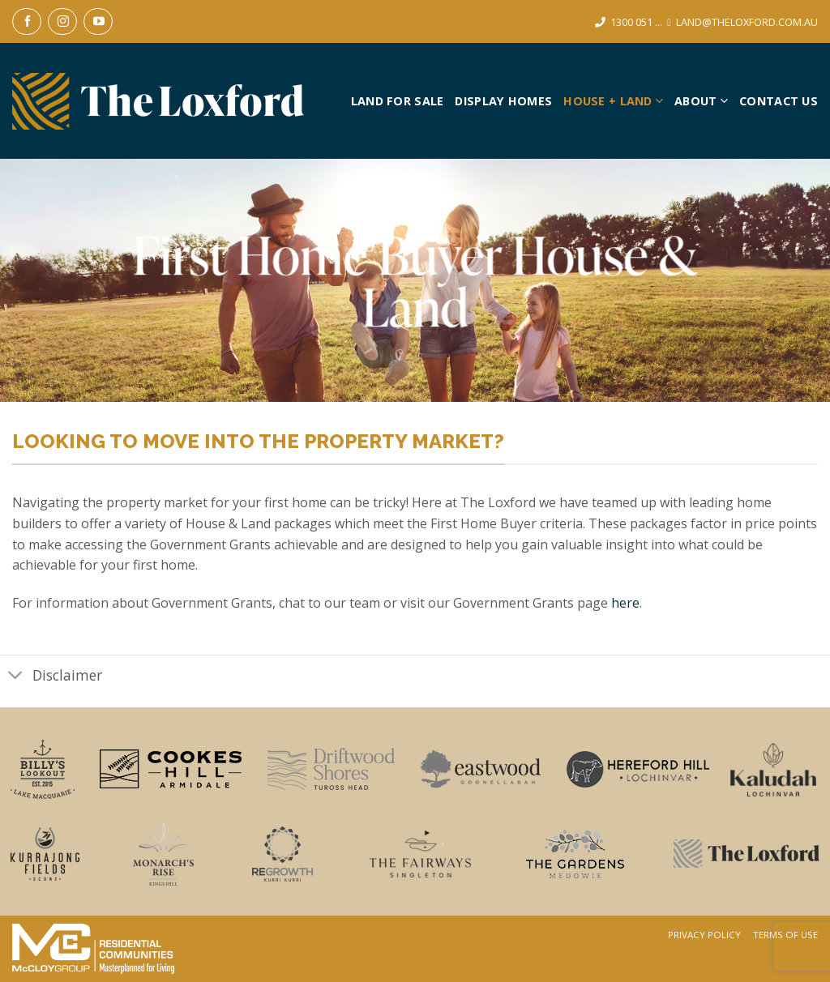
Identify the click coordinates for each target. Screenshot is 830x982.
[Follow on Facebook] (26, 21)
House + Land (613, 101)
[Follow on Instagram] (62, 21)
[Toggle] (16, 677)
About (701, 101)
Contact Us (778, 101)
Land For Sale (397, 101)
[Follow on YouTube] (98, 21)
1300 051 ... (636, 22)
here (625, 603)
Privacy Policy (704, 935)
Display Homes (503, 101)
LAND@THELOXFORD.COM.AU (747, 22)
